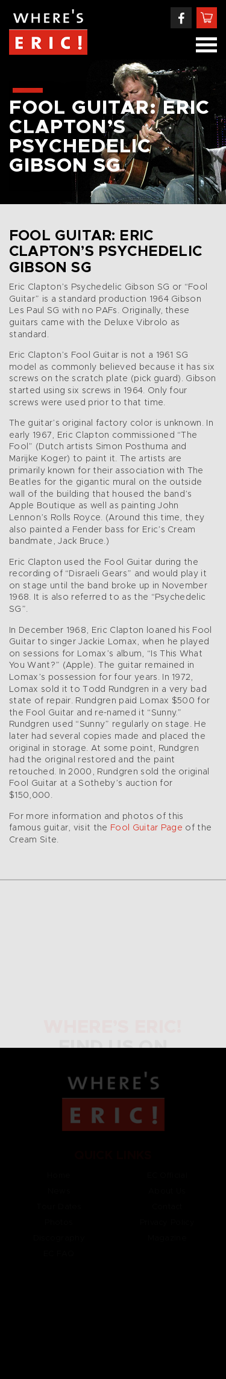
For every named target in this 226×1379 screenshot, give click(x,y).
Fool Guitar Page (147, 828)
